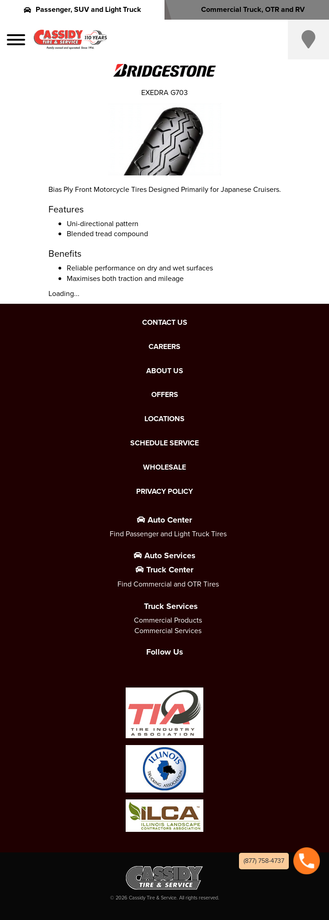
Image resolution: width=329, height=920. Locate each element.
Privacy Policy (164, 491)
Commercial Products (168, 620)
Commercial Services (168, 630)
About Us (164, 371)
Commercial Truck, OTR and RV (247, 9)
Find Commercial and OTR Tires (168, 584)
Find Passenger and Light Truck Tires (168, 534)
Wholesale (164, 467)
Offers (164, 395)
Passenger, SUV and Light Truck (82, 9)
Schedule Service (164, 443)
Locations (164, 419)
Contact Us (164, 322)
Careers (164, 347)
